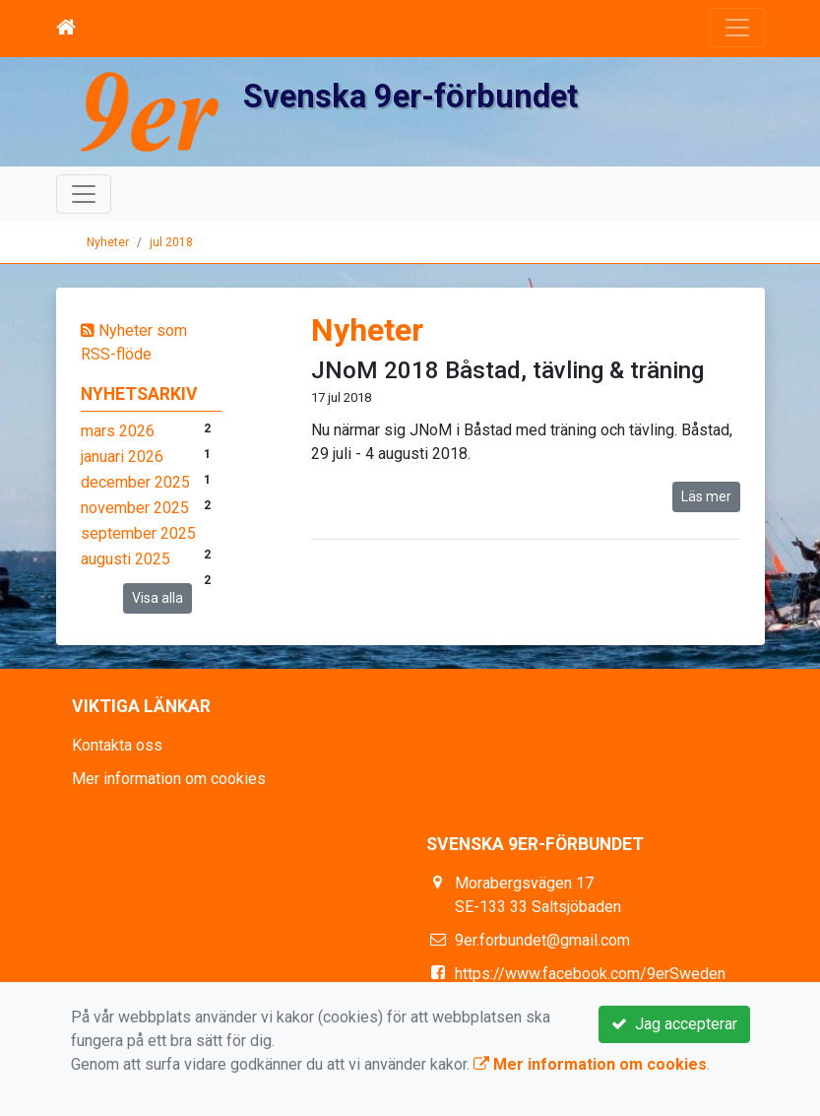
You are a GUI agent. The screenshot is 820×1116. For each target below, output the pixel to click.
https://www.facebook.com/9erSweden (590, 973)
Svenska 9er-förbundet (414, 96)
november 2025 (135, 507)
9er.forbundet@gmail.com (542, 940)
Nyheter (108, 242)
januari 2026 (122, 456)
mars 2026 (118, 431)
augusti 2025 (125, 559)
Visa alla (157, 598)
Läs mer (706, 496)
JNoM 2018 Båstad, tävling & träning (507, 370)
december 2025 (135, 482)
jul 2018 (171, 242)
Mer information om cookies (169, 778)
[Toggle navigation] (737, 27)
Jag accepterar (674, 1024)
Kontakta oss (117, 745)
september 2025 (138, 533)
